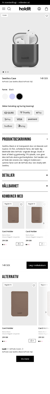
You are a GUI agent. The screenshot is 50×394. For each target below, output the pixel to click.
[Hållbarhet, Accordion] (25, 186)
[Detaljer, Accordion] (25, 175)
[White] (5, 96)
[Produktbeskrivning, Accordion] (25, 139)
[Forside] (4, 349)
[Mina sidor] (39, 8)
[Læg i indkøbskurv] (19, 244)
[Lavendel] (12, 96)
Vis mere (25, 359)
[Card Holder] (13, 215)
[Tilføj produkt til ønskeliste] (47, 16)
